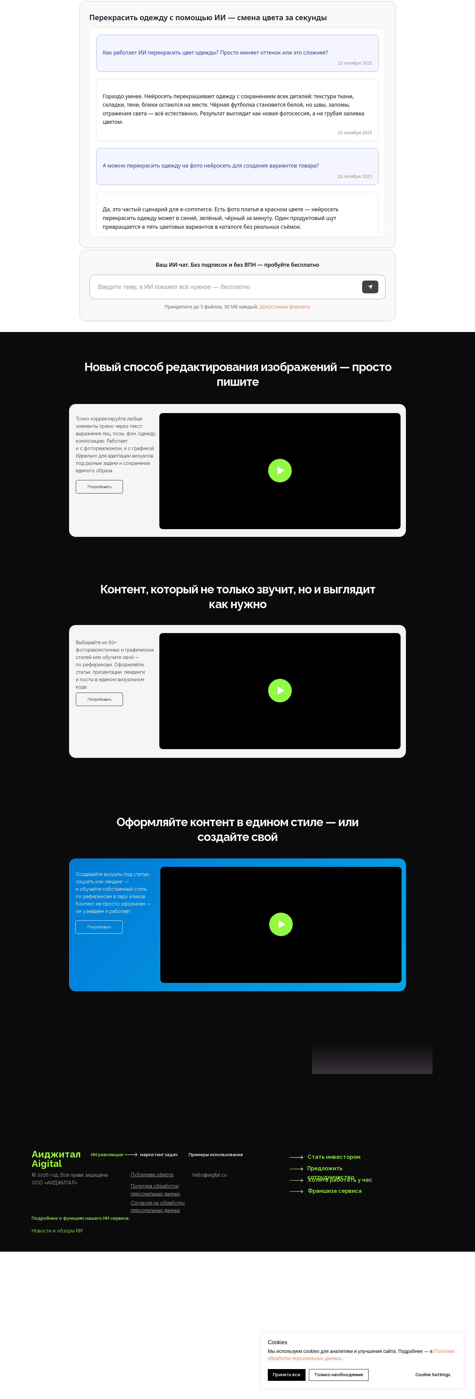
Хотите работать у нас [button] (340, 1327)
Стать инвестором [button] (334, 1304)
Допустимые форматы (284, 306)
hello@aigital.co (209, 1322)
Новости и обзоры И (55, 1378)
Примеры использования (216, 1301)
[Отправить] (370, 287)
